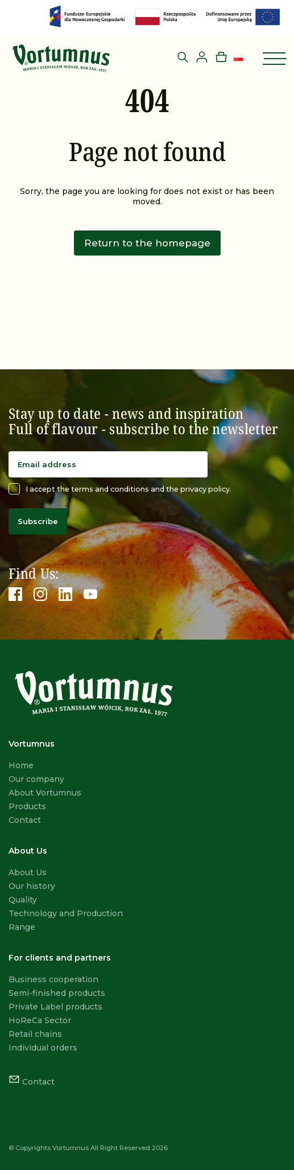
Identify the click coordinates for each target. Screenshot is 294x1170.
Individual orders (43, 1048)
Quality (23, 900)
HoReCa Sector (40, 1020)
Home (21, 765)
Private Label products (55, 1007)
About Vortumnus (45, 793)
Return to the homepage (147, 243)
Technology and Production (66, 913)
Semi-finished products (57, 993)
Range (22, 927)
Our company (36, 779)
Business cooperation (53, 979)
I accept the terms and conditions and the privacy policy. (120, 489)
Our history (32, 886)
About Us (28, 872)
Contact (25, 820)
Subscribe (38, 521)
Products (27, 806)
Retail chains (35, 1034)
